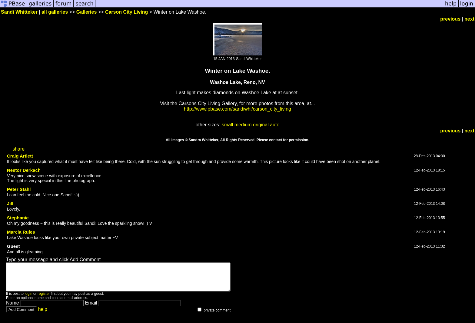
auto (274, 124)
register (44, 299)
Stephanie (18, 217)
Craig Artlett (20, 155)
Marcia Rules (21, 232)
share (18, 149)
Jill (10, 203)
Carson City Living (126, 12)
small (227, 124)
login (28, 299)
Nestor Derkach (24, 170)
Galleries (86, 12)
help (42, 314)
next (469, 19)
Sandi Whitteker (19, 12)
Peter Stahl (19, 189)
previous (450, 19)
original (261, 124)
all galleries (55, 12)
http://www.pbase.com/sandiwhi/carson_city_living (237, 109)
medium (243, 124)
